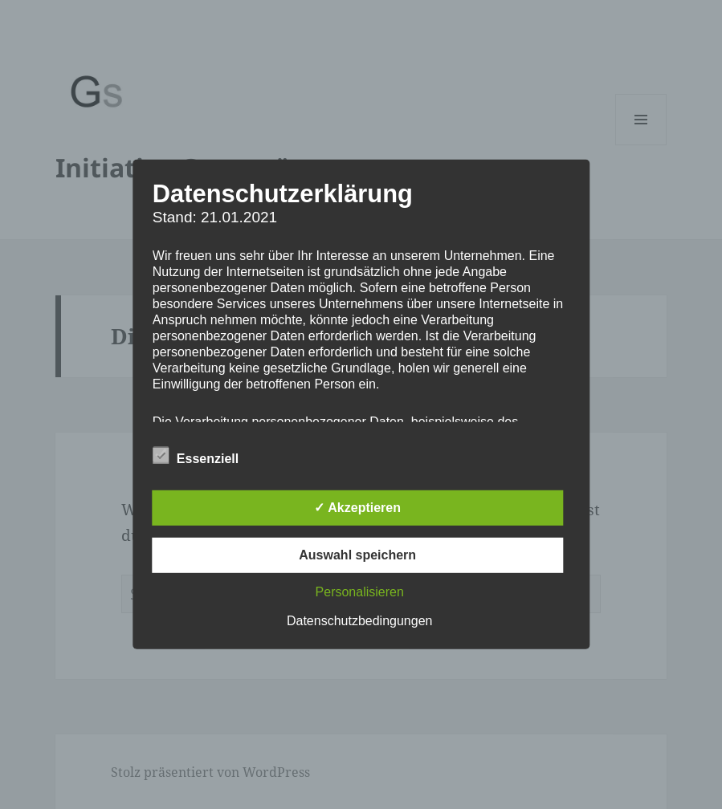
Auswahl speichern (357, 555)
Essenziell (196, 455)
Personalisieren (360, 592)
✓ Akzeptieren (357, 507)
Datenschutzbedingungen (359, 621)
